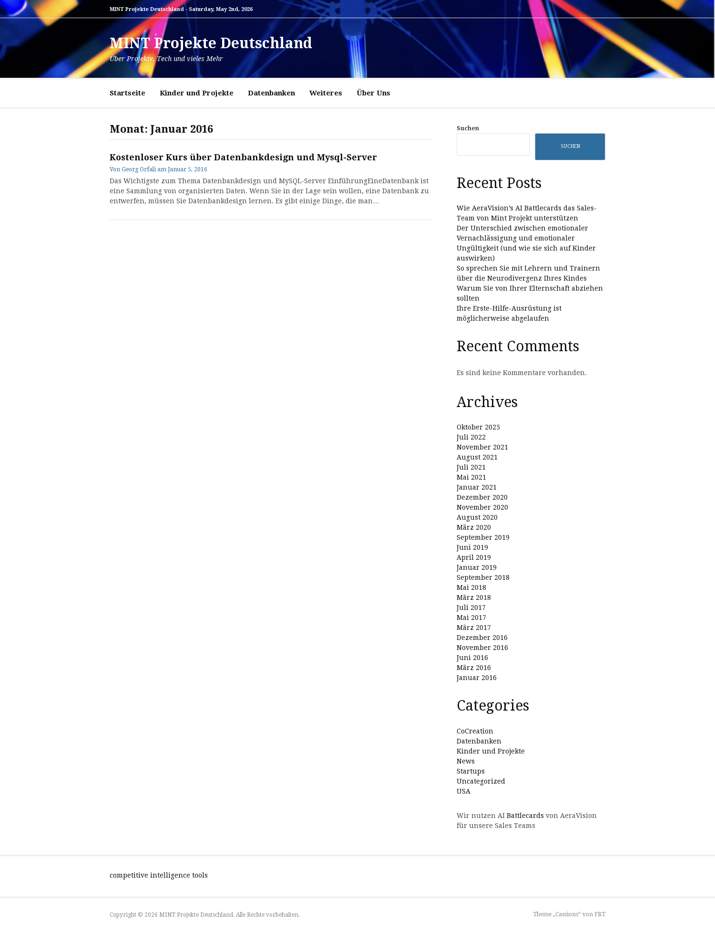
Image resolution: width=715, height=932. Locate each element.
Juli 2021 (471, 467)
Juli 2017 (471, 607)
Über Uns (373, 93)
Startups (471, 771)
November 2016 (482, 647)
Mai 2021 (471, 477)
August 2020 (477, 517)
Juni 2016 (472, 657)
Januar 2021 (477, 487)
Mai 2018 (471, 587)
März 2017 (474, 627)
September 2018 (483, 577)
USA (463, 791)
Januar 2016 (477, 677)
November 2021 (482, 447)
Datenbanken (271, 93)
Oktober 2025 (478, 427)
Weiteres (325, 93)
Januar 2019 (477, 567)
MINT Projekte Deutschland (211, 43)
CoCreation (475, 731)
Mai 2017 (471, 617)
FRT (599, 914)
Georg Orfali (139, 169)
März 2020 (474, 527)
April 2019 (474, 557)
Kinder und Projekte (197, 93)
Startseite (127, 93)
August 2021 (477, 457)
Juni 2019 (472, 547)
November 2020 (482, 507)
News (466, 761)
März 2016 (474, 667)
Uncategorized (481, 781)
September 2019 (483, 537)
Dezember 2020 (482, 497)
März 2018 (474, 597)
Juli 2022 (471, 437)
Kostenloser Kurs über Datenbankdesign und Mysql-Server (243, 157)
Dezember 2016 (482, 637)
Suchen (468, 128)
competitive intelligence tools (159, 875)
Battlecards (525, 815)
